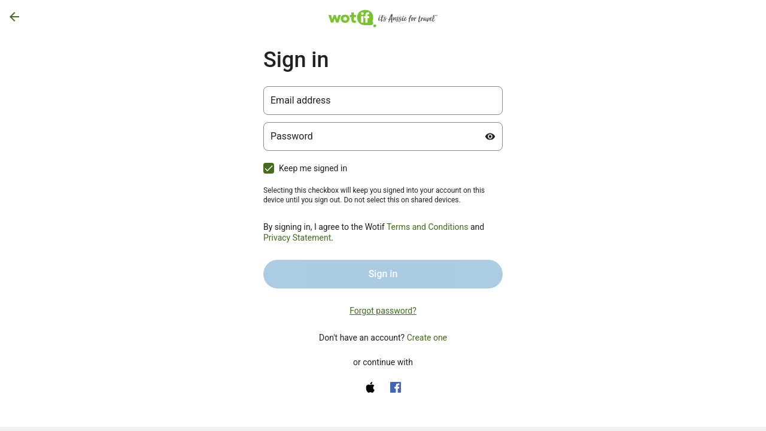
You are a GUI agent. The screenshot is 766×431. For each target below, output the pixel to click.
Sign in (383, 274)
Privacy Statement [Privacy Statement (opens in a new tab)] (297, 237)
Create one (427, 337)
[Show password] (490, 136)
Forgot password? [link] (383, 310)
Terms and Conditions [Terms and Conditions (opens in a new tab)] (428, 227)
